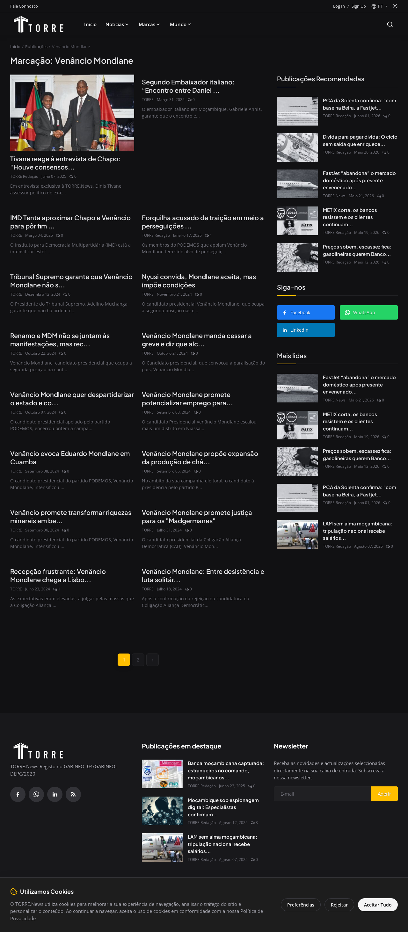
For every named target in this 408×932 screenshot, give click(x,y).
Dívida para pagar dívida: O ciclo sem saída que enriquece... (360, 140)
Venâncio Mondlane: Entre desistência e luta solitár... (203, 575)
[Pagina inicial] (38, 24)
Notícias (118, 24)
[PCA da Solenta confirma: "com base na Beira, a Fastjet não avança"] (297, 111)
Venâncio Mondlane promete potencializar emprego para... (187, 398)
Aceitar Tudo (377, 905)
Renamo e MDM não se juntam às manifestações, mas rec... (60, 339)
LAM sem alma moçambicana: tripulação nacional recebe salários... (357, 530)
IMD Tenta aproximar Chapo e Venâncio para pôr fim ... (70, 221)
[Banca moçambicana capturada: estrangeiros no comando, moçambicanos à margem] (162, 774)
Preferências (300, 905)
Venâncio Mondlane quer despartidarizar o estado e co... (72, 398)
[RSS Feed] (73, 794)
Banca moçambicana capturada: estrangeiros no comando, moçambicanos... (226, 770)
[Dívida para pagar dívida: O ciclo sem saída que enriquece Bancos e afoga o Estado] (297, 147)
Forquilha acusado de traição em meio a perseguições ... (203, 221)
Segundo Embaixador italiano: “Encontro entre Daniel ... (188, 86)
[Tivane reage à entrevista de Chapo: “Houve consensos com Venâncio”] (72, 113)
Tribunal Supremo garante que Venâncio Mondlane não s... (71, 280)
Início (90, 24)
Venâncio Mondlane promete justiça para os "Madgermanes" (197, 516)
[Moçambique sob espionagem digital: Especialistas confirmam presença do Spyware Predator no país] (162, 811)
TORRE (148, 99)
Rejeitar (338, 905)
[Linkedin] (54, 794)
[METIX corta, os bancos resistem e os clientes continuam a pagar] (297, 220)
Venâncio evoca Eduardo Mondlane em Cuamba (70, 457)
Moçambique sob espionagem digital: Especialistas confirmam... (223, 807)
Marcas (150, 24)
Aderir (384, 794)
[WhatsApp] (36, 794)
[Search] (390, 24)
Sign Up (359, 6)
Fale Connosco (24, 6)
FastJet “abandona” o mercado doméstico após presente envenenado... (359, 180)
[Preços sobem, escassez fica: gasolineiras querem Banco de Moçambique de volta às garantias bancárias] (297, 257)
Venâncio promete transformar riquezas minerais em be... (70, 516)
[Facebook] (18, 794)
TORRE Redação (24, 176)
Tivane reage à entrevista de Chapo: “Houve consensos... (65, 163)
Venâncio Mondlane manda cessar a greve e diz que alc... (197, 339)
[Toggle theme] (395, 6)
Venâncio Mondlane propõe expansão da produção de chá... (200, 457)
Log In (339, 6)
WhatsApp (360, 312)
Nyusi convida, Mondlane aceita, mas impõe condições (199, 280)
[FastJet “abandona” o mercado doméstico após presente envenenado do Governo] (297, 184)
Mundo (181, 24)
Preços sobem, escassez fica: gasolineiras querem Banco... (357, 250)
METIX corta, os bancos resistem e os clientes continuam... (350, 217)
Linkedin (295, 330)
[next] (152, 660)
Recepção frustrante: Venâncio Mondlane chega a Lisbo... (58, 575)
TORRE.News (334, 196)
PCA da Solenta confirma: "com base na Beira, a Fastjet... (359, 104)
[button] (379, 6)
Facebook (296, 312)
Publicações (36, 46)
